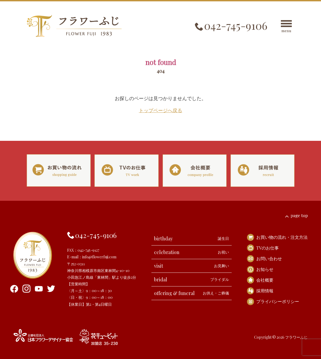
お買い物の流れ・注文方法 (282, 237)
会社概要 (264, 280)
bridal (191, 279)
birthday (191, 239)
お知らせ (264, 269)
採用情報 (264, 290)
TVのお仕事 (267, 248)
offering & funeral (191, 293)
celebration (191, 252)
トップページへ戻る (160, 110)
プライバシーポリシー (277, 301)
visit (191, 266)
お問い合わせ (269, 258)
